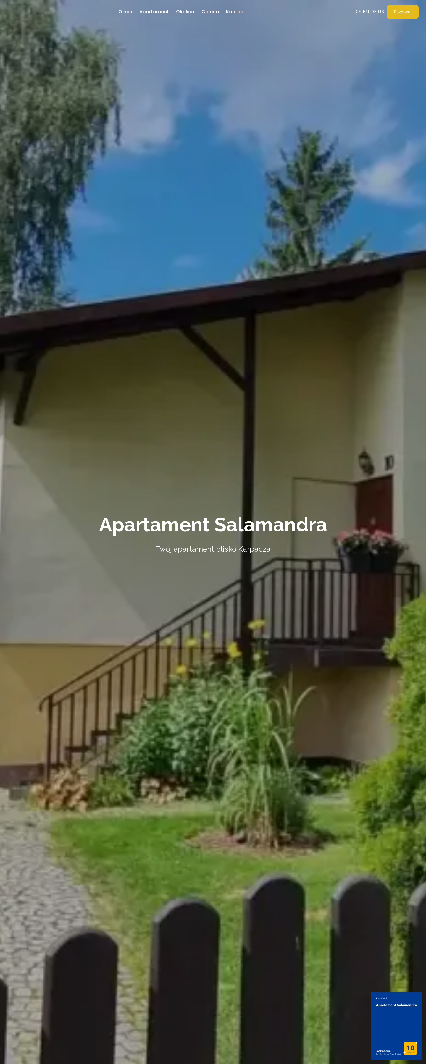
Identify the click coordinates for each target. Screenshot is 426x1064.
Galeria (210, 11)
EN (366, 11)
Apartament (154, 11)
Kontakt (235, 11)
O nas (125, 11)
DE (373, 11)
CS (359, 11)
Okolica (185, 11)
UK (381, 11)
